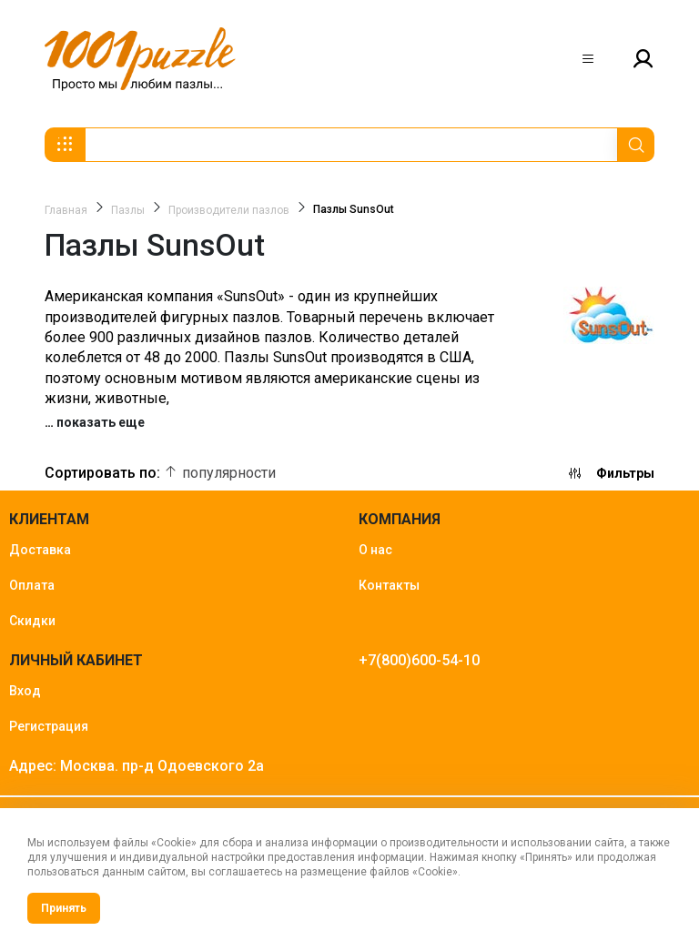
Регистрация (48, 726)
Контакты (389, 585)
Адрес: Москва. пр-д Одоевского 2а (136, 765)
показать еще (100, 422)
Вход (25, 690)
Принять (63, 908)
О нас (375, 549)
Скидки (32, 620)
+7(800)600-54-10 (419, 660)
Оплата (32, 585)
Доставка (40, 549)
